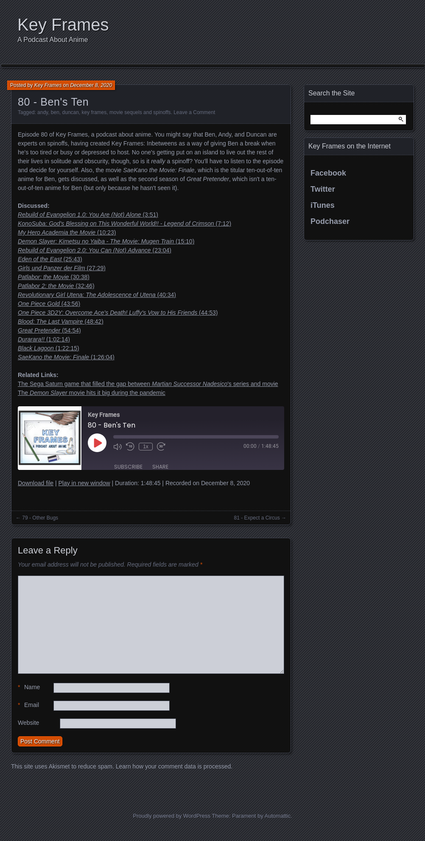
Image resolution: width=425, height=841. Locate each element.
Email (28, 705)
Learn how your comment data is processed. (174, 766)
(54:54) (49, 330)
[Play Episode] (97, 442)
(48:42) (60, 321)
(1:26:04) (66, 357)
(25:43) (50, 259)
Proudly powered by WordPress (171, 816)
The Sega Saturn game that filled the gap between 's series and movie (148, 383)
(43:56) (49, 303)
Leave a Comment (194, 112)
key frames (94, 112)
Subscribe (128, 466)
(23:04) (94, 250)
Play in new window (84, 483)
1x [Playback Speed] (145, 447)
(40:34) (97, 294)
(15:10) (106, 241)
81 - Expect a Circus (257, 518)
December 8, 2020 (91, 85)
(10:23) (67, 232)
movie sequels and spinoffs (140, 112)
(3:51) (88, 214)
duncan (70, 112)
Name (29, 687)
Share (160, 466)
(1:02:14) (44, 339)
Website (28, 722)
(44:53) (118, 312)
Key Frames (63, 24)
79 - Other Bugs (40, 518)
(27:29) (62, 268)
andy (42, 112)
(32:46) (56, 285)
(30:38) (53, 277)
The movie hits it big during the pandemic (91, 392)
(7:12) (124, 223)
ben (55, 112)
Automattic (278, 816)
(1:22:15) (48, 348)
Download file (35, 483)
